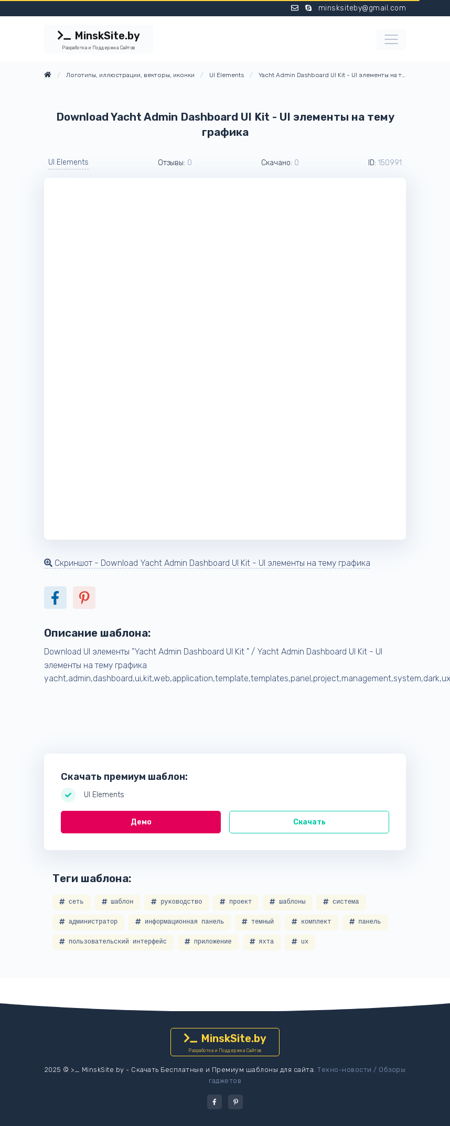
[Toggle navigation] (391, 39)
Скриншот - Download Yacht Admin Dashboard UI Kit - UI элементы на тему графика (207, 563)
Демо (141, 822)
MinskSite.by (98, 40)
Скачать (309, 822)
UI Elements (68, 162)
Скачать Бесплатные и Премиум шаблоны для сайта (222, 1070)
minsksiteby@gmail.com (362, 8)
